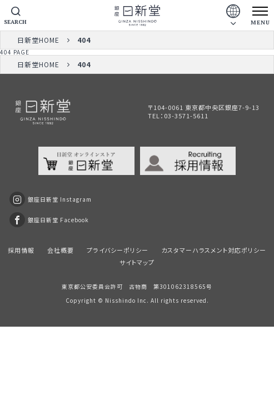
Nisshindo (120, 300)
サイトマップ (137, 262)
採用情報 (21, 250)
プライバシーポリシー (117, 250)
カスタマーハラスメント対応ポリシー (213, 250)
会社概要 (60, 250)
